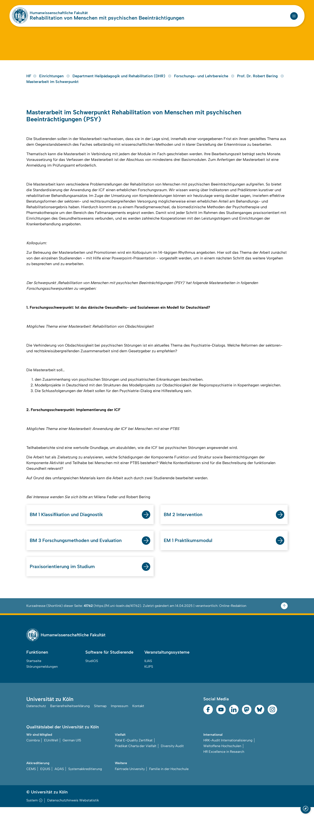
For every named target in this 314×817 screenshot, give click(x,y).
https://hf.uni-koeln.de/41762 (117, 615)
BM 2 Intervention (184, 523)
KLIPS (148, 676)
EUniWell (51, 750)
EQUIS (45, 779)
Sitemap (100, 716)
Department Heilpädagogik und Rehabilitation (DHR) (122, 83)
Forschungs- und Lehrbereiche (204, 83)
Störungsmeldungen (42, 676)
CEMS (31, 779)
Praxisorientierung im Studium (65, 576)
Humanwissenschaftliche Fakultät (59, 13)
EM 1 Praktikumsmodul (190, 549)
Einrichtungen (55, 83)
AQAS (59, 779)
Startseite (33, 671)
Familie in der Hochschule (169, 779)
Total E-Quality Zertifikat (134, 750)
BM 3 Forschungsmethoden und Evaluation (79, 549)
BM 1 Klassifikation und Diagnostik (70, 523)
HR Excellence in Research (223, 762)
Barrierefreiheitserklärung (70, 716)
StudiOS (91, 671)
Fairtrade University (130, 779)
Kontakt (138, 716)
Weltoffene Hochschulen (222, 756)
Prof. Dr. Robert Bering (260, 83)
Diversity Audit (172, 756)
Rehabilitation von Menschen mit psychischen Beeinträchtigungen (107, 18)
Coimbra (33, 750)
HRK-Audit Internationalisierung (227, 750)
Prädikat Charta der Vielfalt (135, 756)
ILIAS (148, 671)
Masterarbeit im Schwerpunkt (52, 89)
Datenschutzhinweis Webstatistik (73, 810)
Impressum (119, 716)
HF (31, 83)
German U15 (72, 750)
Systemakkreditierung (85, 779)
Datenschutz (36, 716)
